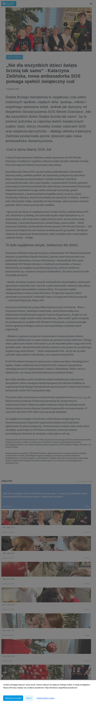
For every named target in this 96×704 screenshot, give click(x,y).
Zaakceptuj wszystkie (13, 698)
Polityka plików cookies (45, 698)
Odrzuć (29, 698)
